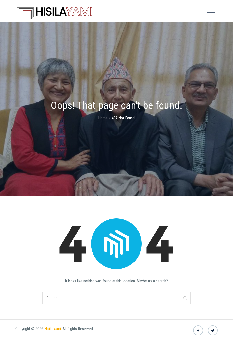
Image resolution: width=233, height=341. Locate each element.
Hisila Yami (52, 328)
